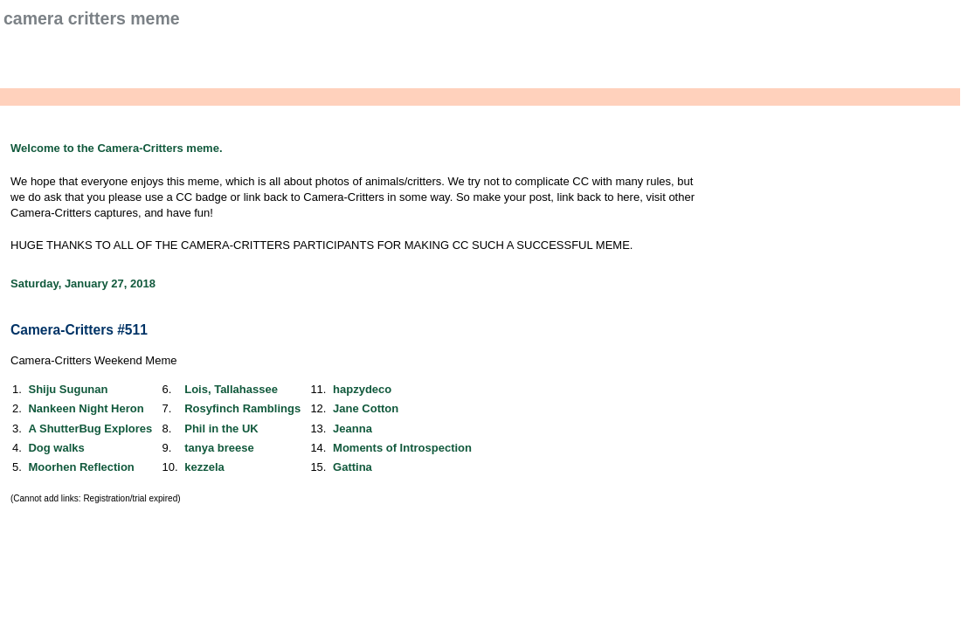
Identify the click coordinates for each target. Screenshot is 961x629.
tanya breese (219, 447)
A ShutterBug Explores (90, 428)
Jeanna (352, 428)
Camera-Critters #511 (79, 329)
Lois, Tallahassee (231, 389)
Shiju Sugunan (67, 389)
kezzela (204, 466)
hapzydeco (362, 389)
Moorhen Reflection (81, 466)
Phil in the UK (221, 428)
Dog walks (56, 447)
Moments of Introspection (402, 447)
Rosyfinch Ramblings (242, 408)
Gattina (352, 466)
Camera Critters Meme (91, 18)
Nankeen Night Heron (85, 408)
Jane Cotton (365, 408)
